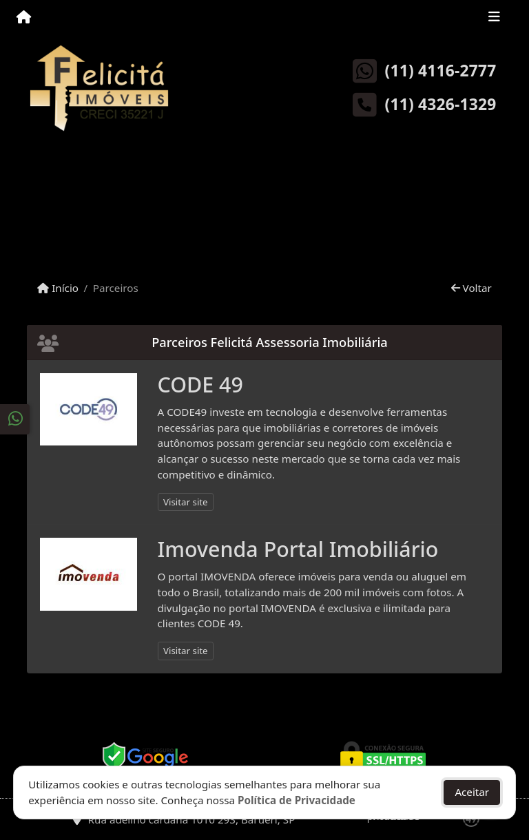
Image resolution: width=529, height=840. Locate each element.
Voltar (471, 288)
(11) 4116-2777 (441, 70)
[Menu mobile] (24, 18)
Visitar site (185, 502)
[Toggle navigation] (494, 19)
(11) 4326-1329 (441, 104)
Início (58, 288)
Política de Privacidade (296, 800)
